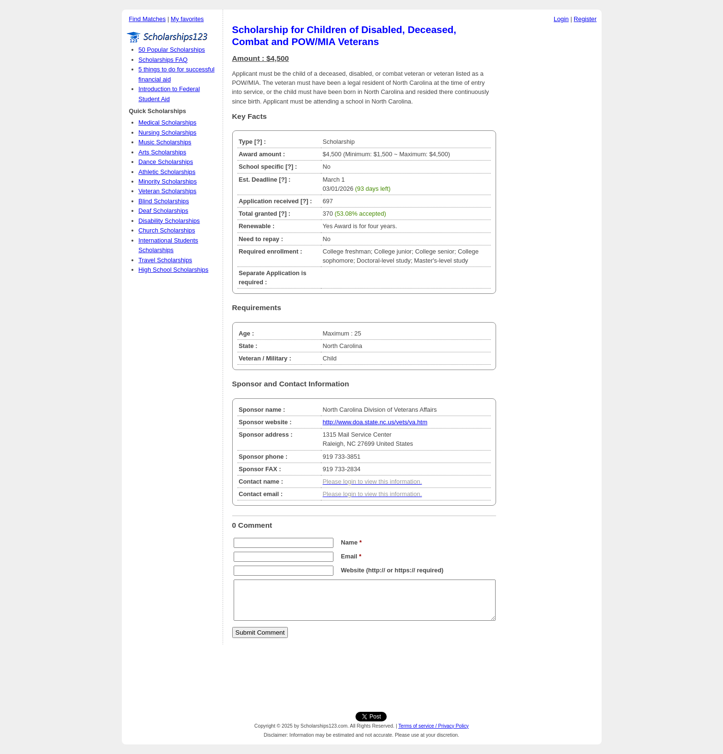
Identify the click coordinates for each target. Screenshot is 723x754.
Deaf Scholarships (164, 210)
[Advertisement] (551, 172)
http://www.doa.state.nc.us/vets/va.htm (374, 422)
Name (351, 542)
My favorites (187, 19)
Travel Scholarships (165, 260)
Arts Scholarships (163, 152)
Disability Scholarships (169, 220)
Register (585, 19)
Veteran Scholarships (168, 191)
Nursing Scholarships (168, 132)
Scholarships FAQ (163, 59)
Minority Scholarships (168, 181)
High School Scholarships (174, 269)
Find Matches (147, 19)
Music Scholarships (165, 142)
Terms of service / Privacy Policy (433, 726)
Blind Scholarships (164, 201)
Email (351, 556)
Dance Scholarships (166, 161)
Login (561, 19)
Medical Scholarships (168, 122)
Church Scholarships (167, 230)
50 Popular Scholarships (172, 49)
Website (353, 570)
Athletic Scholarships (167, 171)
